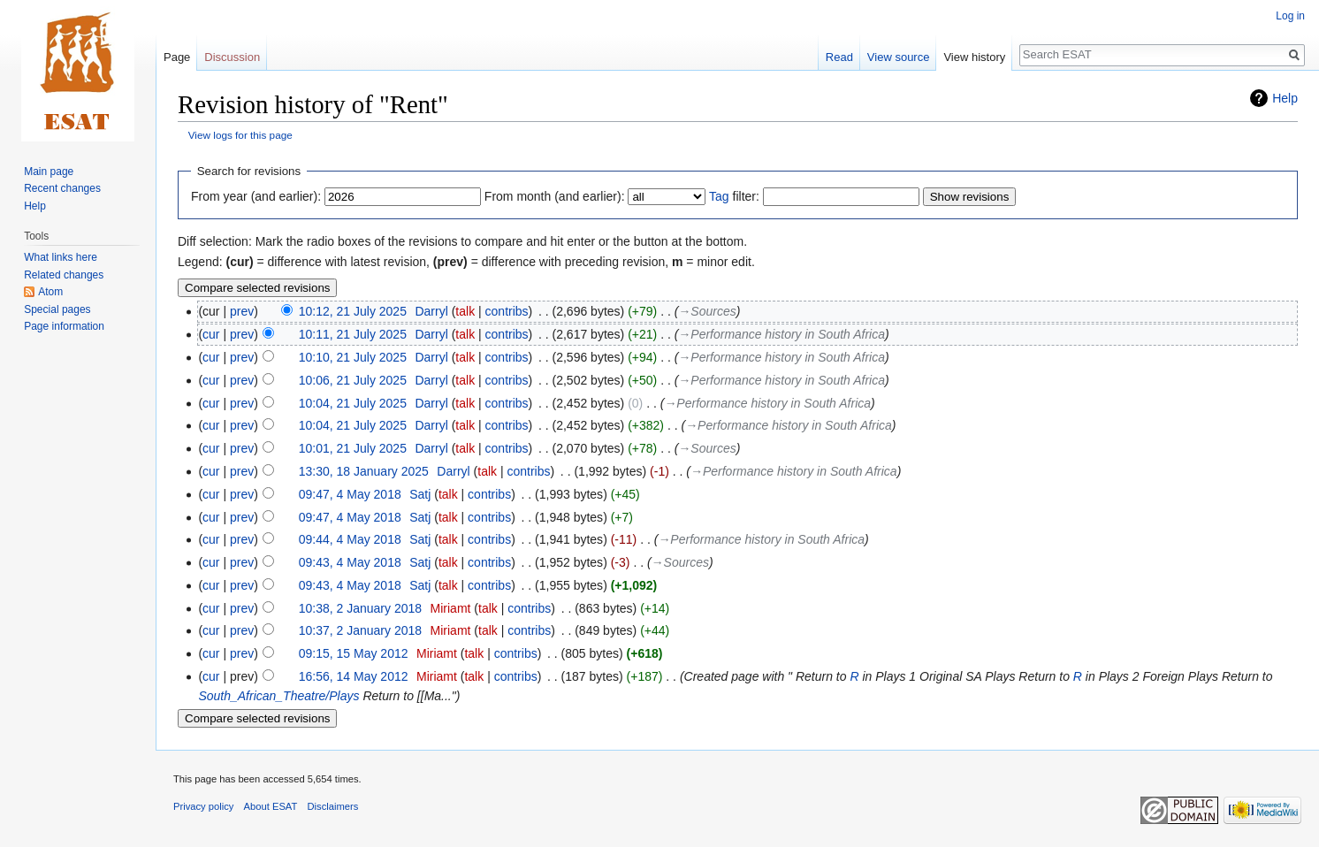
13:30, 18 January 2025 (364, 471)
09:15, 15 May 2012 (353, 653)
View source (898, 57)
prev (242, 311)
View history (974, 57)
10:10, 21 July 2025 (353, 357)
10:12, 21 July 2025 (353, 311)
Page (177, 57)
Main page (48, 171)
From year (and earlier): (256, 196)
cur (210, 334)
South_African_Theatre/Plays (278, 696)
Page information (64, 326)
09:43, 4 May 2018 (350, 562)
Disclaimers (333, 806)
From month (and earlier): (554, 196)
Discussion (232, 57)
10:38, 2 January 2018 (360, 608)
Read (839, 57)
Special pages (57, 309)
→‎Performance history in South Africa (781, 334)
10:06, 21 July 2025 (353, 380)
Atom (50, 292)
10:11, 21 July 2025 (353, 334)
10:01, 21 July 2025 (353, 448)
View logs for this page (240, 135)
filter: (734, 196)
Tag (719, 196)
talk (465, 311)
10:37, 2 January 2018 (360, 630)
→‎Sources (707, 311)
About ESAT (271, 806)
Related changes (63, 275)
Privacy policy (203, 806)
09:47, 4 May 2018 (350, 494)
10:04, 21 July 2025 (353, 403)
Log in (1290, 16)
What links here (60, 257)
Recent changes (62, 188)
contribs (507, 311)
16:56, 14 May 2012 (353, 676)
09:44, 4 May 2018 (350, 539)
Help (1285, 98)
